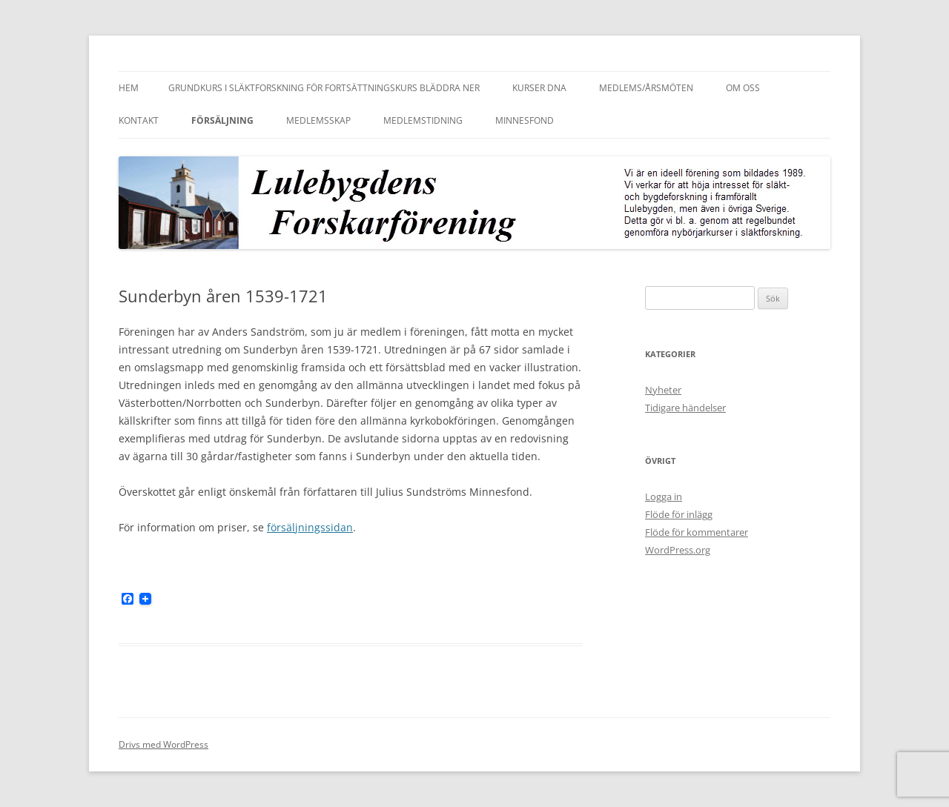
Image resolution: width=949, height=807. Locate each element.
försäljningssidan (310, 527)
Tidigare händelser (685, 407)
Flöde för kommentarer (696, 532)
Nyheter (663, 389)
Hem (129, 88)
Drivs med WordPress (163, 744)
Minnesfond (524, 120)
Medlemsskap (318, 120)
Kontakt (139, 120)
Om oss (743, 88)
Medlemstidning (423, 120)
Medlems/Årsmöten (646, 88)
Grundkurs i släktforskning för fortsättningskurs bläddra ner (324, 88)
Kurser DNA (539, 88)
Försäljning (222, 120)
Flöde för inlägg (678, 514)
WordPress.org (677, 550)
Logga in (663, 496)
